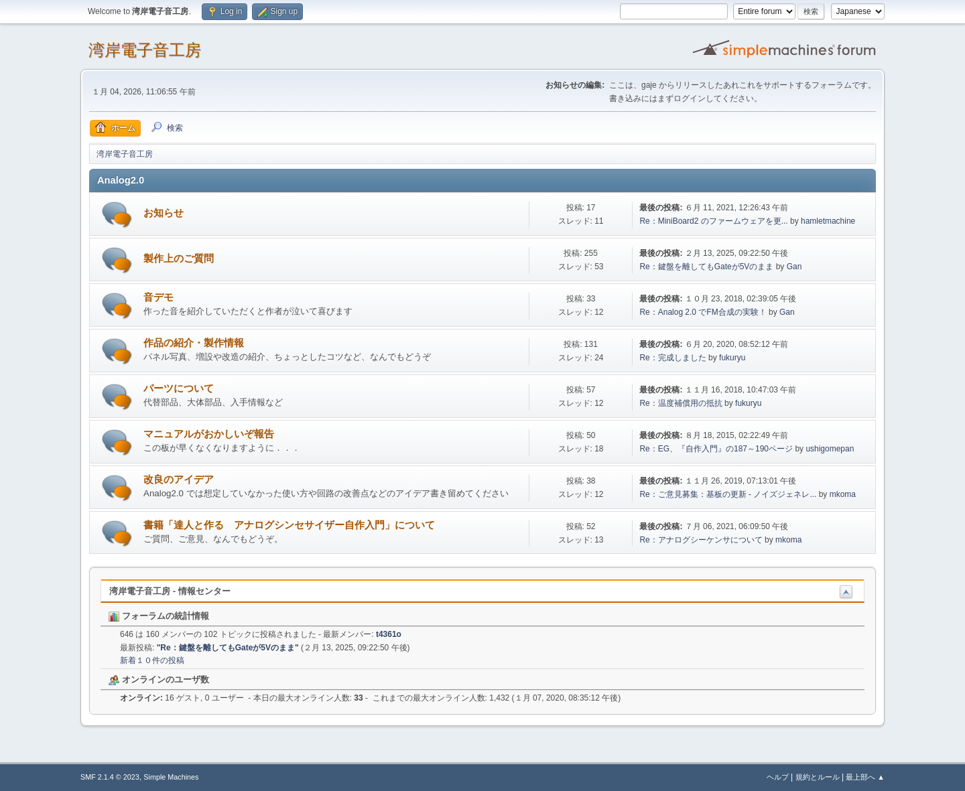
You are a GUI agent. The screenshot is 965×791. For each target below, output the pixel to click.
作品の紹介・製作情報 (193, 343)
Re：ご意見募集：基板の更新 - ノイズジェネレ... (727, 494)
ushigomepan (830, 448)
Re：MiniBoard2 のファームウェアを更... (713, 221)
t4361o (388, 634)
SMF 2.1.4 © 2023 (109, 777)
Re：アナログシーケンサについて (700, 540)
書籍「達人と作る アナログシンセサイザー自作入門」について (289, 525)
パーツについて (178, 388)
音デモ (158, 297)
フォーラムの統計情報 (159, 616)
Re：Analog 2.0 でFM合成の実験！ (702, 312)
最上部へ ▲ (865, 777)
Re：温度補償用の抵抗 (680, 403)
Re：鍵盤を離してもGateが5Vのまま (706, 266)
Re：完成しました (672, 357)
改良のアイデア (178, 479)
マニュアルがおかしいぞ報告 (208, 434)
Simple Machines (170, 777)
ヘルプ (778, 777)
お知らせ (163, 213)
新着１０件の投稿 (152, 660)
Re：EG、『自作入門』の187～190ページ (716, 448)
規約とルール (817, 777)
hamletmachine (828, 221)
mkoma (843, 494)
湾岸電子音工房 (144, 50)
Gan (794, 266)
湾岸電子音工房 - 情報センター (170, 591)
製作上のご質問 (178, 258)
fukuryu (732, 357)
